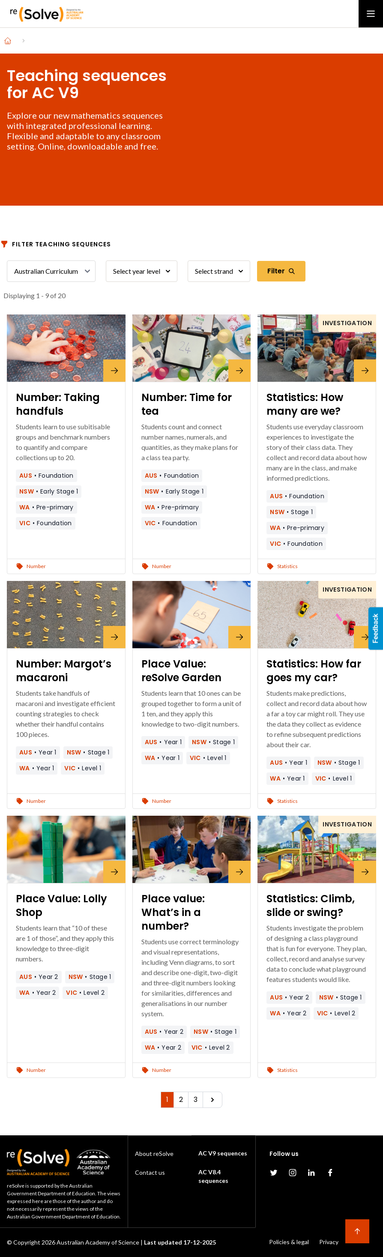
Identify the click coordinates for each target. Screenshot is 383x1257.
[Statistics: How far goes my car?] (316, 614)
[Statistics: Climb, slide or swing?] (316, 849)
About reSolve (154, 1153)
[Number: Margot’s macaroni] (66, 614)
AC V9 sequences (222, 1153)
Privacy (328, 1241)
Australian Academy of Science (98, 1242)
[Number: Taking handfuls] (66, 348)
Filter (281, 271)
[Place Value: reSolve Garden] (191, 614)
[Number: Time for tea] (191, 348)
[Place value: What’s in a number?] (191, 849)
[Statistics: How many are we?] (316, 348)
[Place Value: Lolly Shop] (66, 849)
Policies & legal (289, 1241)
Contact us (150, 1172)
